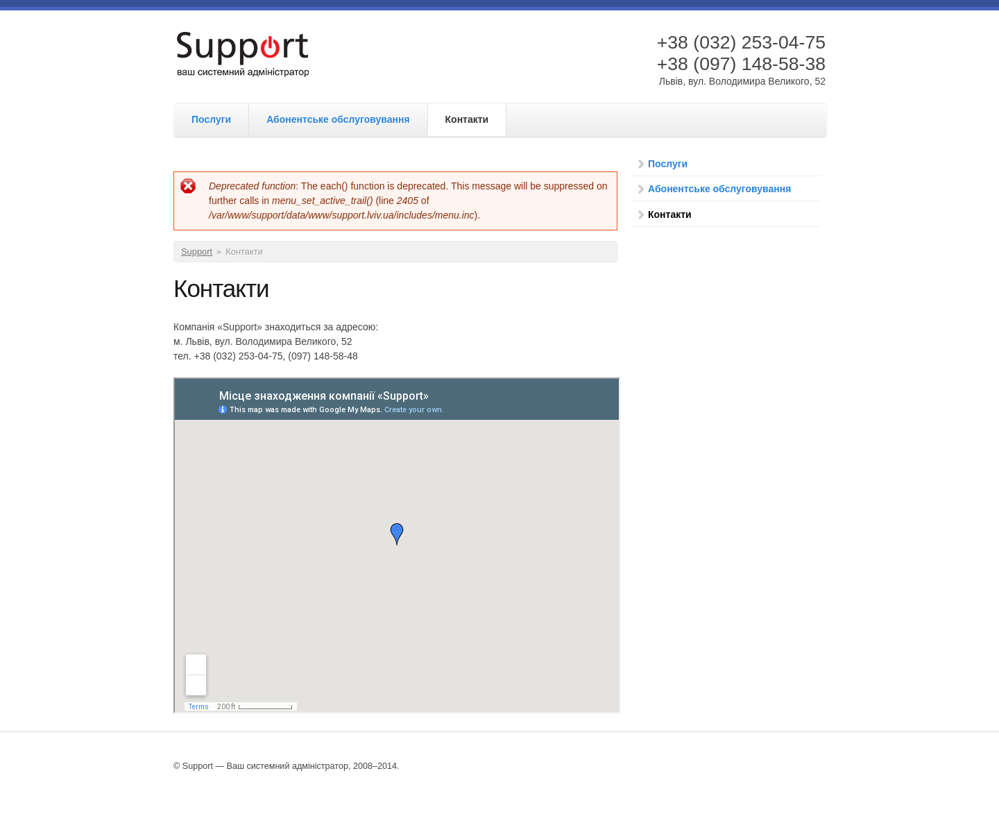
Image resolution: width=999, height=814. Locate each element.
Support (196, 251)
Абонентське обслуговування (337, 119)
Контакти (467, 119)
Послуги (211, 119)
